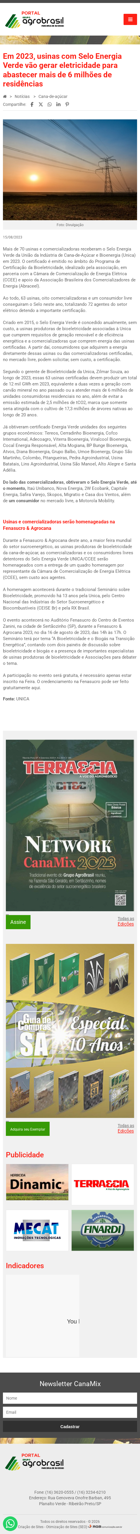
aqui (35, 687)
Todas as (126, 921)
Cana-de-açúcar (53, 96)
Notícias (23, 96)
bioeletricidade (76, 328)
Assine (18, 922)
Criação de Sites (30, 1527)
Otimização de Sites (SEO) (66, 1527)
